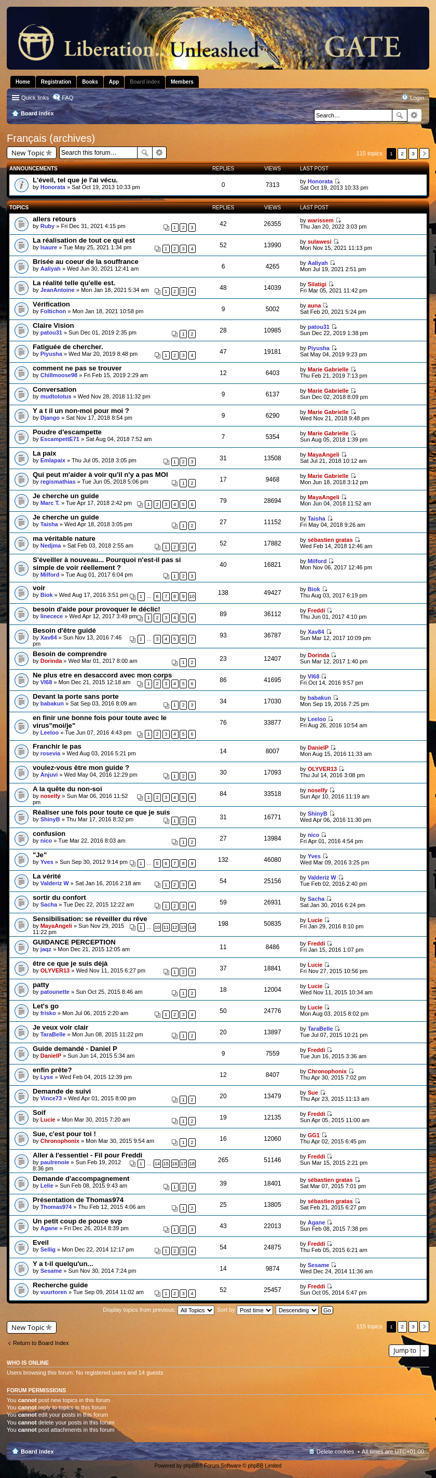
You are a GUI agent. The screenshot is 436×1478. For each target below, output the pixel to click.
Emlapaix (52, 460)
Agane (49, 1228)
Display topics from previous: (158, 1310)
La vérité (47, 876)
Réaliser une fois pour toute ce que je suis (101, 812)
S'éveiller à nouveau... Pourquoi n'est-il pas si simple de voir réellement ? (107, 563)
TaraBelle (53, 1034)
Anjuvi (49, 774)
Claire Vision (53, 325)
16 (175, 1163)
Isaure (48, 247)
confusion (49, 833)
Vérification (51, 304)
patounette (55, 992)
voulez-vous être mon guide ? (81, 767)
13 (183, 927)
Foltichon (53, 311)
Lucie (315, 920)
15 (166, 1163)
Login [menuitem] (417, 98)
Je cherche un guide (66, 496)
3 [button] (413, 153)
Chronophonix (327, 1071)
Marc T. (50, 503)
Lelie (46, 1185)
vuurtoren (53, 1292)
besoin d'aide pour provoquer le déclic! (96, 609)
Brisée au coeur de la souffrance (86, 261)
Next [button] (424, 153)
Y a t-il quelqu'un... (63, 1264)
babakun (52, 703)
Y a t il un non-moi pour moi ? (81, 411)
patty (41, 985)
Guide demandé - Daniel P (75, 1049)
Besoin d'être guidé (64, 630)
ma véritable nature (64, 538)
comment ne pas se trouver (77, 368)
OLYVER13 (322, 769)
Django (50, 418)
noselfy (50, 796)
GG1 (314, 1135)
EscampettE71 (59, 439)
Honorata (52, 187)
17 (183, 1163)
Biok (46, 595)
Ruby (47, 226)
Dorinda (51, 661)
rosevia (50, 753)
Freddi (316, 610)
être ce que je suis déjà (70, 963)
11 (166, 927)
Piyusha (51, 354)
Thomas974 (56, 1207)
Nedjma (50, 545)
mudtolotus (56, 396)
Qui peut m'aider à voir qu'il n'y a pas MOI (100, 474)
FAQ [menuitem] (67, 98)
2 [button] (402, 153)
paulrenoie (55, 1162)
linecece (51, 616)
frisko (48, 1013)
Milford (50, 574)
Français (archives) (51, 138)
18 (192, 1163)
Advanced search (414, 115)
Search (399, 115)
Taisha (49, 524)
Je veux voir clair (60, 1027)
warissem (321, 220)
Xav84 (48, 637)
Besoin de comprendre (70, 654)
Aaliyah (50, 268)
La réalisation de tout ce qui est (84, 240)
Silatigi (317, 284)
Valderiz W (54, 883)
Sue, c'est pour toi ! (64, 1134)
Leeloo (49, 732)
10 (192, 596)
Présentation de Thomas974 (78, 1200)
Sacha (48, 904)
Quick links (35, 98)
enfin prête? (52, 1070)
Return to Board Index (41, 1343)
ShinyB (50, 819)
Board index (37, 1451)
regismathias (58, 481)
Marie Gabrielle (328, 369)
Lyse (46, 1077)
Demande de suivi (62, 1091)
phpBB (191, 1466)
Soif (39, 1112)
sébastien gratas (330, 540)
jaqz (45, 949)
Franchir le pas (57, 746)
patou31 (51, 332)
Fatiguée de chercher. (68, 347)
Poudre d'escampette (67, 432)
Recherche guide (60, 1285)
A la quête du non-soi (67, 789)
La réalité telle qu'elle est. (74, 283)
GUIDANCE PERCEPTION (74, 942)
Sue (313, 1092)
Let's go (46, 1006)
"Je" (40, 855)
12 (175, 927)
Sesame (51, 1271)
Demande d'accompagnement (81, 1178)
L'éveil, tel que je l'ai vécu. (75, 180)
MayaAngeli (323, 454)
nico (46, 840)
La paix (44, 453)
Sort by (245, 1310)
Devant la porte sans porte (76, 696)
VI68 (46, 682)
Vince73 (51, 1098)
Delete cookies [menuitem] (335, 1451)
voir (39, 588)
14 (192, 927)
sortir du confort (59, 897)
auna (314, 305)
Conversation (54, 389)
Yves (46, 862)
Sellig (48, 1249)
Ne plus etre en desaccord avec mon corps (102, 675)
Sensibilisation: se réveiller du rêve (90, 919)
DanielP (318, 747)
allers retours (54, 219)
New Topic (28, 152)
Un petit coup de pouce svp (77, 1221)
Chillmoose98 (59, 375)
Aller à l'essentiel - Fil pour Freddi (87, 1155)
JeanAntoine (57, 290)
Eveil (41, 1242)
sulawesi (320, 241)
